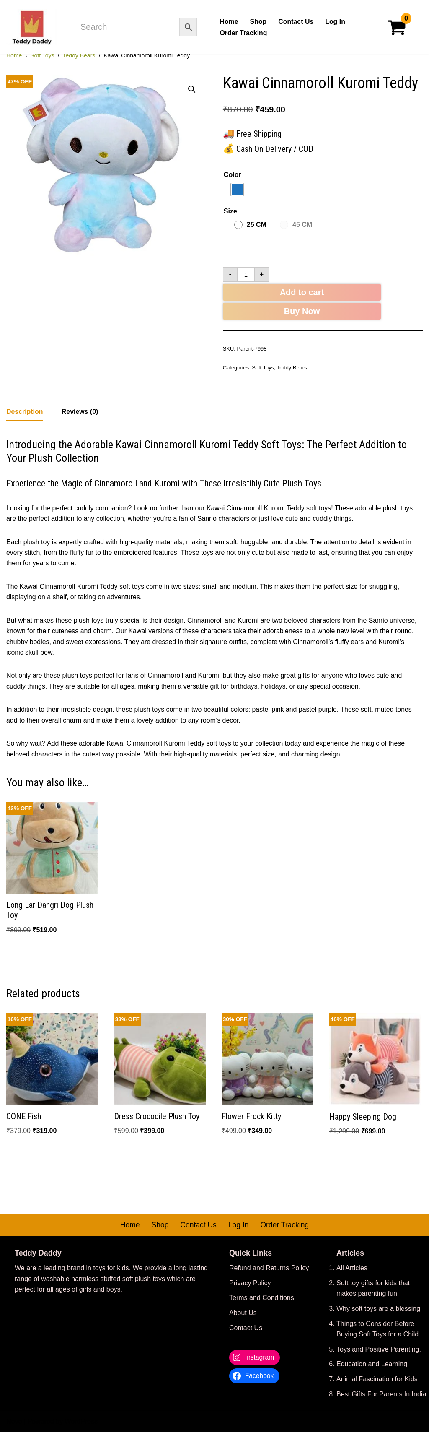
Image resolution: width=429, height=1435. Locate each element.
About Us (243, 1315)
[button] (191, 89)
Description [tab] (24, 412)
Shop (258, 21)
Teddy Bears (78, 55)
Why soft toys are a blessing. (379, 1311)
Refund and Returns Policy (269, 1271)
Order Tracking (243, 32)
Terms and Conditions (261, 1301)
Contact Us (295, 21)
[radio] (237, 189)
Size (230, 211)
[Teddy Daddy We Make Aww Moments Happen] (31, 27)
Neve (14, 1424)
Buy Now (302, 312)
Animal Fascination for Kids (377, 1382)
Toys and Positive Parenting (377, 1352)
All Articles (351, 1271)
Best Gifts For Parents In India (381, 1397)
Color (232, 174)
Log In (336, 21)
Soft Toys (42, 55)
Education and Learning (371, 1367)
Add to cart (302, 293)
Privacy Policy (250, 1285)
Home (229, 21)
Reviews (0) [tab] (80, 412)
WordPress (81, 1424)
